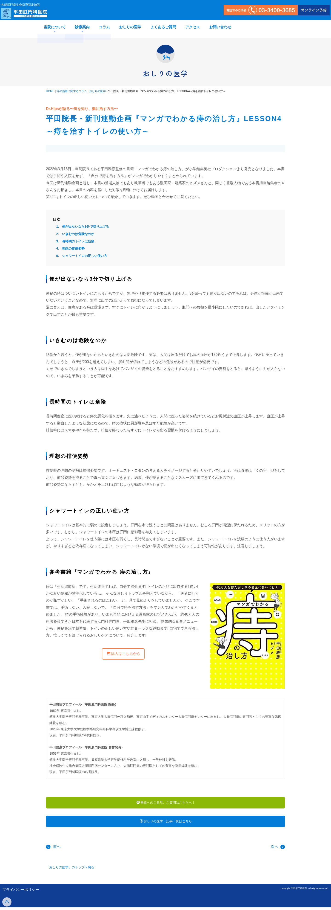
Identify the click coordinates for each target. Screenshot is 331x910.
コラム (104, 27)
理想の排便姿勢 (73, 248)
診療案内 (82, 27)
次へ (278, 850)
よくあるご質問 (163, 27)
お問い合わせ (220, 27)
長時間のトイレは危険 (78, 241)
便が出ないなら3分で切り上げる (85, 226)
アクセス (192, 27)
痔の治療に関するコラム (72, 91)
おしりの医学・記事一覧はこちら (166, 823)
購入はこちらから (123, 653)
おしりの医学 (130, 27)
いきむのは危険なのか (78, 234)
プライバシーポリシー (20, 893)
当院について (55, 27)
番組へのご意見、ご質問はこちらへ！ (165, 803)
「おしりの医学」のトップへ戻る (70, 870)
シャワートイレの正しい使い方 (84, 256)
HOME (50, 91)
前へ (53, 850)
